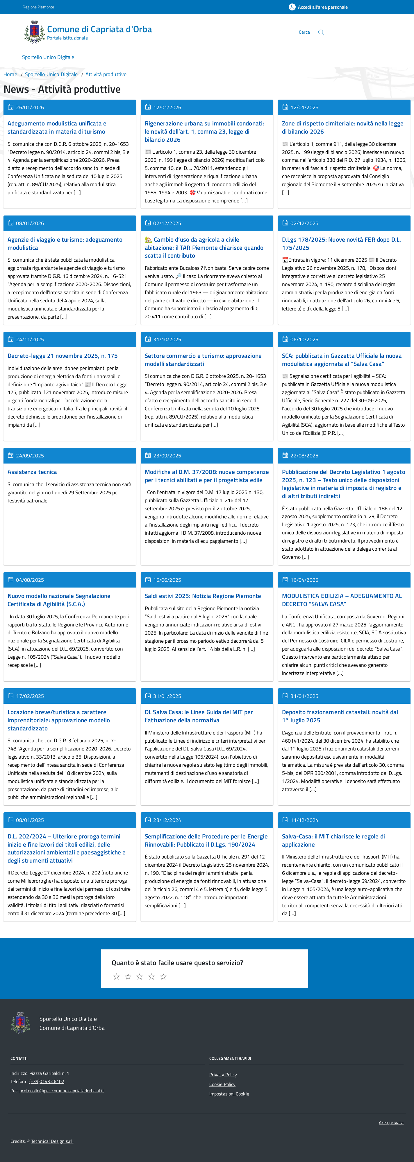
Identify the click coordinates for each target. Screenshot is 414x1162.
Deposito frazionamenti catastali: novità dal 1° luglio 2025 (340, 716)
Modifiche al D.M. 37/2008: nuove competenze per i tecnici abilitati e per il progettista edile (207, 475)
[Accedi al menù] (12, 31)
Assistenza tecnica (32, 471)
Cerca (304, 31)
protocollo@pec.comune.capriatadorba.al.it (61, 1090)
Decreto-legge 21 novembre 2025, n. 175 (63, 355)
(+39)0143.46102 (46, 1081)
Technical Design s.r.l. (52, 1141)
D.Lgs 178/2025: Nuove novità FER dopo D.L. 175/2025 (341, 243)
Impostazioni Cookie (229, 1093)
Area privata (391, 1122)
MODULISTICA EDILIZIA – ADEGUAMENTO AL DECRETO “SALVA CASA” (342, 599)
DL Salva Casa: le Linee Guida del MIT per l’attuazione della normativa (199, 716)
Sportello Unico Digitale (48, 57)
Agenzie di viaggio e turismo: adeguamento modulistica (65, 243)
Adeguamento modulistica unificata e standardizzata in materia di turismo (57, 127)
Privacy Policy (223, 1074)
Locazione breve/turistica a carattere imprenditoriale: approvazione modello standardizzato (59, 719)
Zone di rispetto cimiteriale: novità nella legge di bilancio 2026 (343, 127)
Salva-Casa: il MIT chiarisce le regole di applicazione (333, 840)
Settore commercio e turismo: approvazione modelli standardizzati (203, 359)
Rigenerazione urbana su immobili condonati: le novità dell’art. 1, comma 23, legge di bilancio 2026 (204, 131)
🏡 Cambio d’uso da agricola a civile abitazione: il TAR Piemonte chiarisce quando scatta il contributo (204, 247)
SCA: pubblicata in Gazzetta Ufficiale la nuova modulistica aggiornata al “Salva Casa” (342, 359)
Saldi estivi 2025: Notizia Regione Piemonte (203, 595)
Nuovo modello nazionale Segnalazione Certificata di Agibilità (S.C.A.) (59, 599)
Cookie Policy (222, 1084)
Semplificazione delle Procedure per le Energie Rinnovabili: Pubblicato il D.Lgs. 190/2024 (206, 840)
